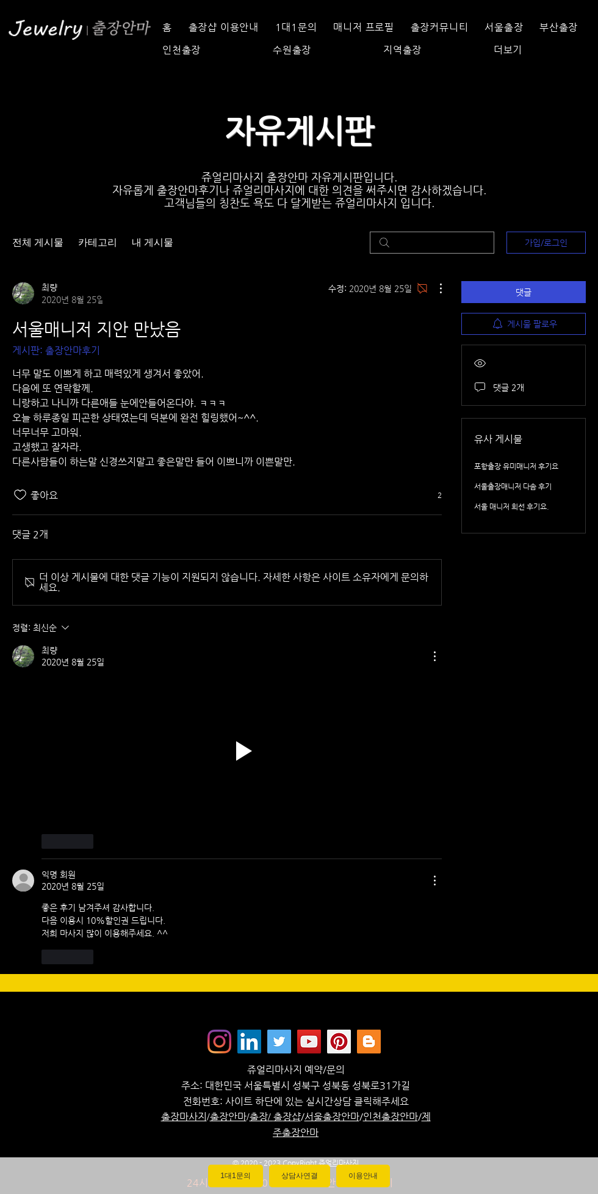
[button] (538, 49)
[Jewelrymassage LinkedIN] (249, 1041)
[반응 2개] (433, 495)
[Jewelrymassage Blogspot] (369, 1041)
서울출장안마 (331, 1117)
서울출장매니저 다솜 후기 (513, 486)
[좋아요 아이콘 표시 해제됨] (20, 495)
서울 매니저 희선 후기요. (511, 506)
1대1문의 (235, 1175)
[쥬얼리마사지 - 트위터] (279, 1041)
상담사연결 (299, 1175)
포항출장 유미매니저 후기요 (516, 466)
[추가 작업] (434, 288)
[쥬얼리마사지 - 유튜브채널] (309, 1041)
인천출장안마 (390, 1117)
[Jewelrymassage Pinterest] (339, 1041)
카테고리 (97, 242)
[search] (432, 243)
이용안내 (363, 1175)
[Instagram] (219, 1041)
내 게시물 (152, 242)
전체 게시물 (37, 242)
